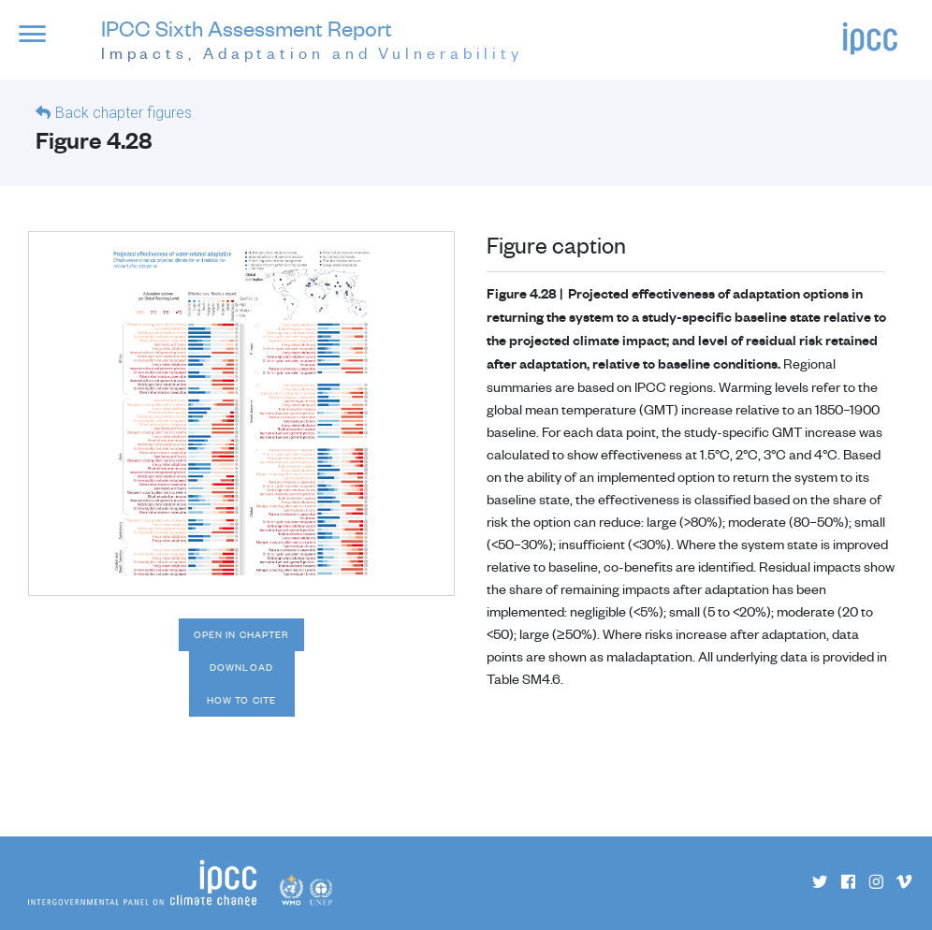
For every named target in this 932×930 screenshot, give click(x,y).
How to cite (241, 699)
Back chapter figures (123, 113)
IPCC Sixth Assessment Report (312, 40)
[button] (46, 43)
